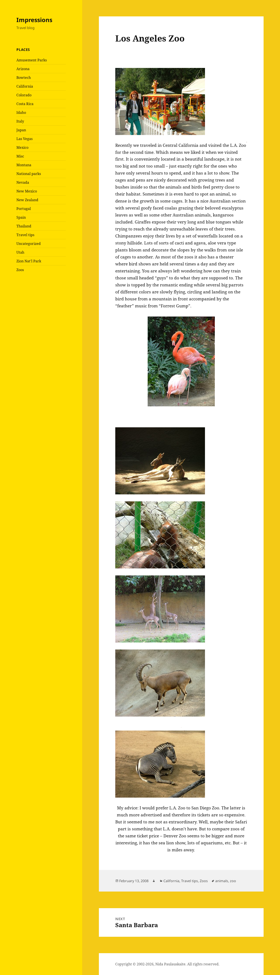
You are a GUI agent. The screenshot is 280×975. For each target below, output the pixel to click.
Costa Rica (24, 103)
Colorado (24, 95)
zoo (233, 880)
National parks (28, 173)
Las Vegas (24, 138)
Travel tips (25, 234)
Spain (21, 217)
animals (221, 880)
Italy (20, 121)
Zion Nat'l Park (28, 261)
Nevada (22, 182)
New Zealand (27, 199)
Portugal (23, 208)
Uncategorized (28, 243)
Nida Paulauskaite (170, 964)
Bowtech (23, 77)
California (24, 86)
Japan (21, 130)
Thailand (23, 226)
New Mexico (26, 191)
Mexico (22, 147)
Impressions (34, 20)
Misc (20, 156)
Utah (20, 252)
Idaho (21, 112)
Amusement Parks (31, 60)
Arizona (23, 68)
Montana (23, 165)
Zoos (20, 269)
